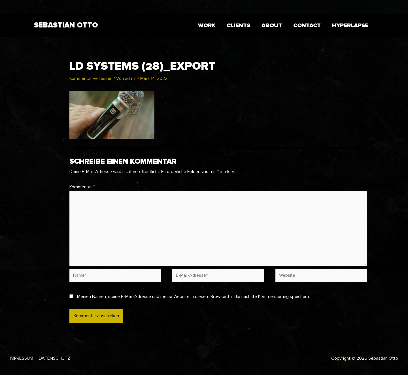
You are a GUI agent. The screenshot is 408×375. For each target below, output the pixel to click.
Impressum (21, 358)
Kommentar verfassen (90, 78)
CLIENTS (238, 25)
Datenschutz (54, 358)
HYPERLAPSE (350, 25)
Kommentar (82, 187)
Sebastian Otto (66, 25)
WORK (206, 25)
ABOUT (272, 25)
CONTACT (307, 25)
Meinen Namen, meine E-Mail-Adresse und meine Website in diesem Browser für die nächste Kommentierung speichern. (193, 296)
